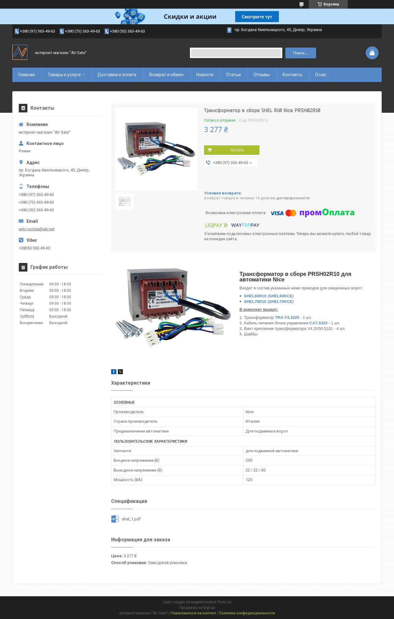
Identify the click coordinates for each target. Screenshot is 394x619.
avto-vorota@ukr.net (36, 229)
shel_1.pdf (131, 519)
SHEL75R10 (255, 301)
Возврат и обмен (166, 74)
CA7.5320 (318, 323)
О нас (320, 74)
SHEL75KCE (280, 301)
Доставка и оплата (117, 74)
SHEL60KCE (280, 296)
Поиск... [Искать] (300, 53)
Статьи (233, 74)
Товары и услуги (64, 74)
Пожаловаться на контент (193, 613)
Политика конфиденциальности (247, 613)
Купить (237, 149)
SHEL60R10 (255, 296)
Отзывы (262, 74)
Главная (26, 74)
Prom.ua (224, 602)
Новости (204, 74)
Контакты (292, 74)
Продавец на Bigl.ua (197, 607)
